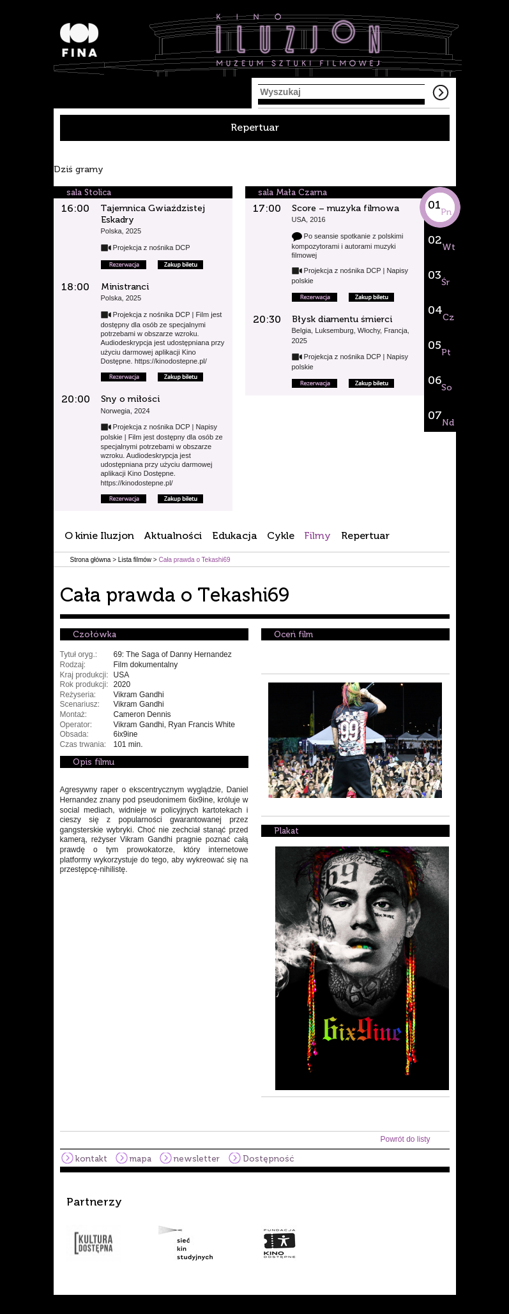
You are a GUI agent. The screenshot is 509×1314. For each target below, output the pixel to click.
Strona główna (90, 559)
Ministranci (125, 286)
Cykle (280, 535)
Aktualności (173, 535)
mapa (140, 1158)
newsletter (197, 1158)
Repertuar (255, 127)
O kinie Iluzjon (99, 535)
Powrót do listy (405, 1139)
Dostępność (268, 1158)
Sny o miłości (130, 399)
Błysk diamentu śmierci (342, 319)
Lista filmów (134, 559)
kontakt (91, 1158)
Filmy (317, 535)
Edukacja (234, 535)
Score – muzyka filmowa (345, 208)
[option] (254, 1228)
